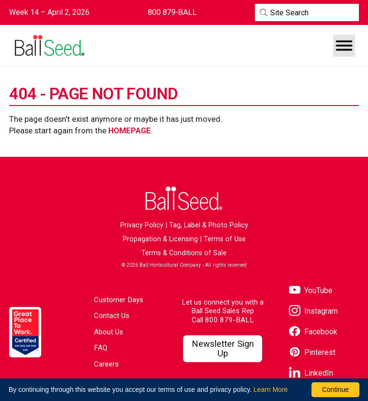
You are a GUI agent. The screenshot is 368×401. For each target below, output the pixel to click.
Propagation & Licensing (160, 239)
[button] (344, 46)
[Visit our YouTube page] (311, 291)
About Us (108, 332)
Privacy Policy (141, 225)
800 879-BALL (229, 320)
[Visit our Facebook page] (313, 332)
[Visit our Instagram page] (313, 311)
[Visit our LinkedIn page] (311, 373)
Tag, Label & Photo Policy (208, 225)
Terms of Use (225, 239)
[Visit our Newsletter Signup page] (222, 349)
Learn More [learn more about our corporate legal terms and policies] (270, 389)
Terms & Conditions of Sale (184, 253)
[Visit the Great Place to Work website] (25, 332)
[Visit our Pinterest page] (312, 352)
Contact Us (111, 315)
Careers (106, 364)
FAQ (100, 347)
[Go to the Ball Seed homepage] (49, 46)
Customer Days (118, 299)
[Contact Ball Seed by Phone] (172, 12)
